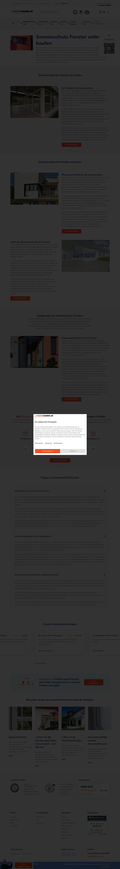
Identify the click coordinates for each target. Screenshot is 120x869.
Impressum (48, 443)
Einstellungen (58, 443)
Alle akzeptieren (47, 451)
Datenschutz (39, 443)
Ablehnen (73, 451)
